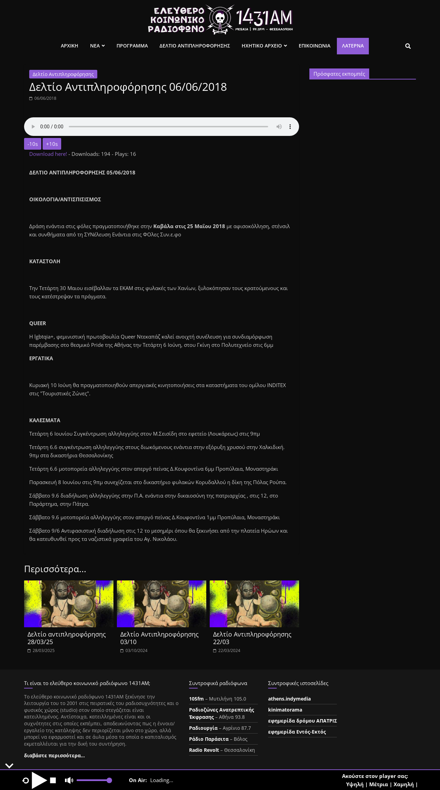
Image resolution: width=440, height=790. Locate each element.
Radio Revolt (204, 750)
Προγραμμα (132, 45)
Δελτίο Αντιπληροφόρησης (63, 74)
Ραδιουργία (203, 728)
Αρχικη (69, 45)
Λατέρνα (353, 45)
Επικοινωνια (314, 45)
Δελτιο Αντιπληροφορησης (195, 45)
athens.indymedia (289, 698)
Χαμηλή (404, 784)
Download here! (48, 153)
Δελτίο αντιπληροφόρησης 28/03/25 (67, 638)
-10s (33, 143)
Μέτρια (378, 784)
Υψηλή (355, 784)
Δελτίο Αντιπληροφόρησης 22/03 (252, 638)
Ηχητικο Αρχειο (262, 45)
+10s (52, 143)
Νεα (95, 45)
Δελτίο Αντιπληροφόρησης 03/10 (159, 638)
